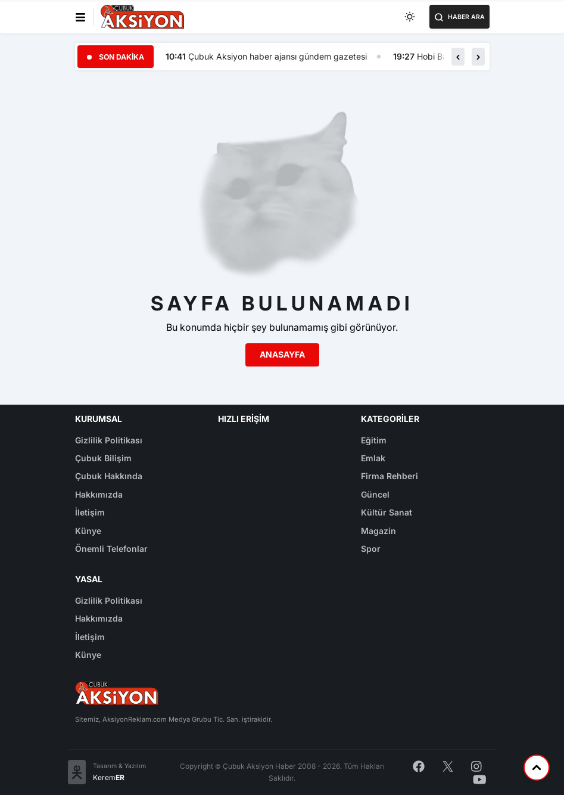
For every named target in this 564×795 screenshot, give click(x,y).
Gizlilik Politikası (108, 440)
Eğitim (374, 440)
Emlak (373, 458)
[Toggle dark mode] (410, 17)
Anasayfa (282, 354)
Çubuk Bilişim (103, 458)
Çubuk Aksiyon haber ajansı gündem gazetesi (277, 56)
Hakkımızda (99, 494)
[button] (458, 57)
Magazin (378, 531)
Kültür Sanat (386, 512)
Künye (88, 531)
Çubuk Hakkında (108, 476)
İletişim (90, 512)
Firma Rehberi (389, 476)
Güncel (375, 494)
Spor (371, 549)
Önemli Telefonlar (111, 549)
